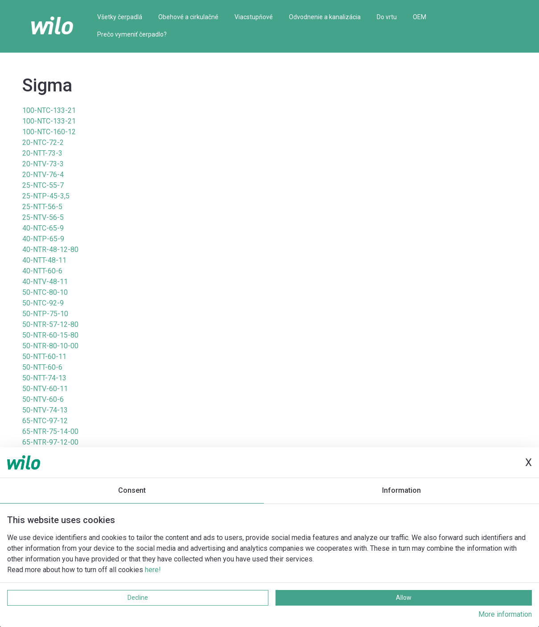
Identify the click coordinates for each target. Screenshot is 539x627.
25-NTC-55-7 (43, 185)
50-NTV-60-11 (45, 388)
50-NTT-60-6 (42, 367)
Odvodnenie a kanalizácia (325, 17)
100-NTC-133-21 (49, 110)
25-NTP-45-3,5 (46, 196)
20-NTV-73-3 (43, 164)
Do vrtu (387, 17)
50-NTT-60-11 (44, 356)
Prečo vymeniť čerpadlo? (132, 34)
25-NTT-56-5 (42, 206)
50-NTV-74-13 (45, 410)
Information (401, 490)
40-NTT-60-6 (42, 271)
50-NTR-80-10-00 (50, 346)
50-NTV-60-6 (43, 399)
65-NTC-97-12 (45, 421)
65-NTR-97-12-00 (50, 442)
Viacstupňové (254, 17)
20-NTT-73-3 (42, 153)
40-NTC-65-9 (43, 228)
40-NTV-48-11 (45, 281)
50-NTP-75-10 (45, 313)
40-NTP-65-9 (43, 239)
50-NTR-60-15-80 (50, 335)
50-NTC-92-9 (43, 303)
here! (153, 569)
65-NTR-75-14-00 (50, 431)
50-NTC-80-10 (45, 292)
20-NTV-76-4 (43, 174)
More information (505, 614)
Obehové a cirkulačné (188, 17)
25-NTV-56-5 (43, 217)
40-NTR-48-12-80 (50, 249)
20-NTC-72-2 (43, 142)
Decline (138, 597)
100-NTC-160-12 (49, 132)
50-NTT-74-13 (44, 378)
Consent (132, 490)
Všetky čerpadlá (119, 17)
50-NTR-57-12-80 (50, 324)
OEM (419, 17)
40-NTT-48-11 (44, 260)
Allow (403, 597)
